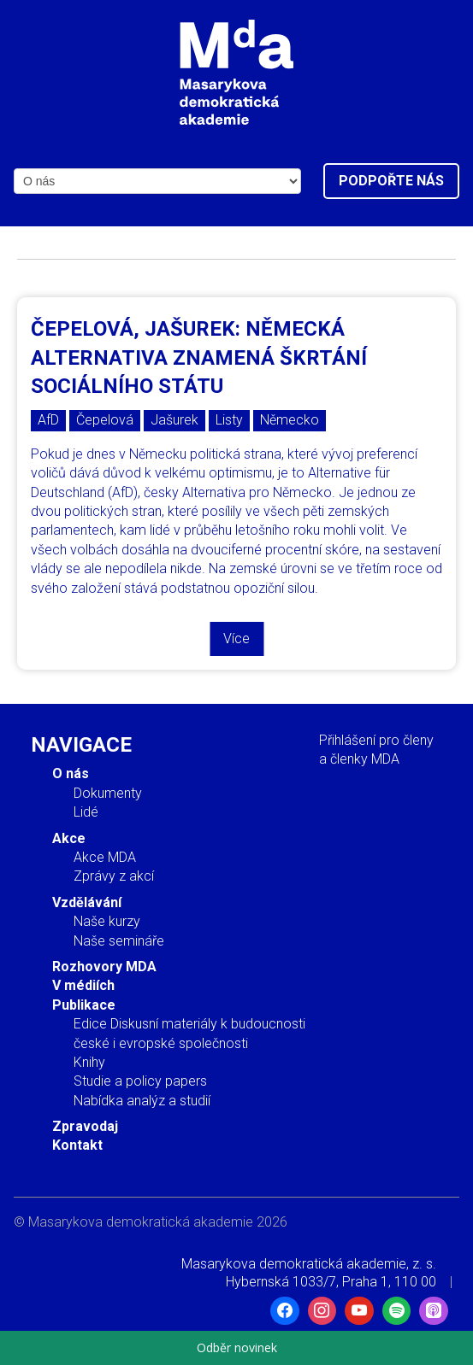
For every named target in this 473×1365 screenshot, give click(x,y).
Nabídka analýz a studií (142, 1101)
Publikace (83, 1005)
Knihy (89, 1062)
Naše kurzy (107, 921)
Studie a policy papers (140, 1081)
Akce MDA (105, 857)
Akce (69, 838)
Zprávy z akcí (114, 876)
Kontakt (77, 1145)
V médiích (83, 985)
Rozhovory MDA (104, 966)
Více (236, 638)
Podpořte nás (391, 181)
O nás (70, 773)
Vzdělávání (86, 902)
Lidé (86, 812)
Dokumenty (108, 793)
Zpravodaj (85, 1126)
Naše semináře (119, 941)
